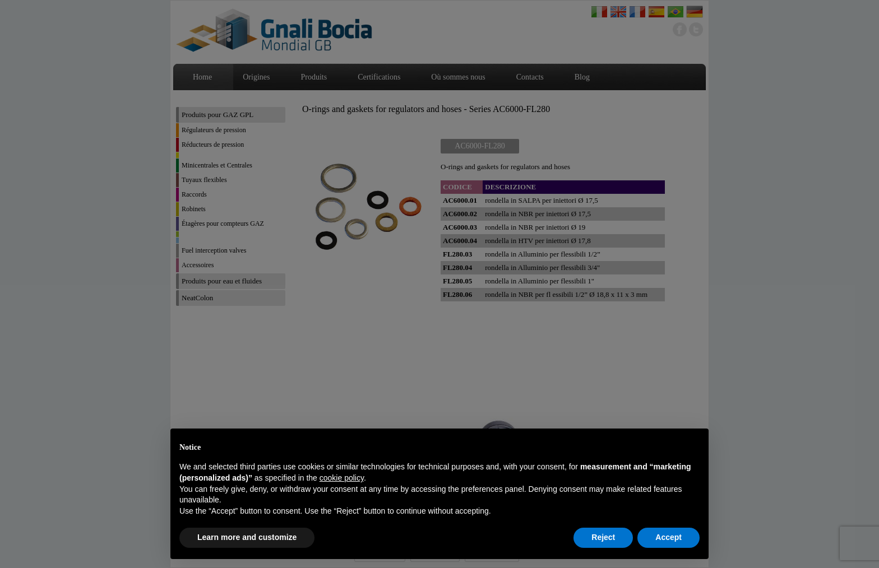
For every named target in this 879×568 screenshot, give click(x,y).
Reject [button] (603, 537)
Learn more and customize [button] (247, 537)
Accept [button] (668, 537)
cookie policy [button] (342, 477)
